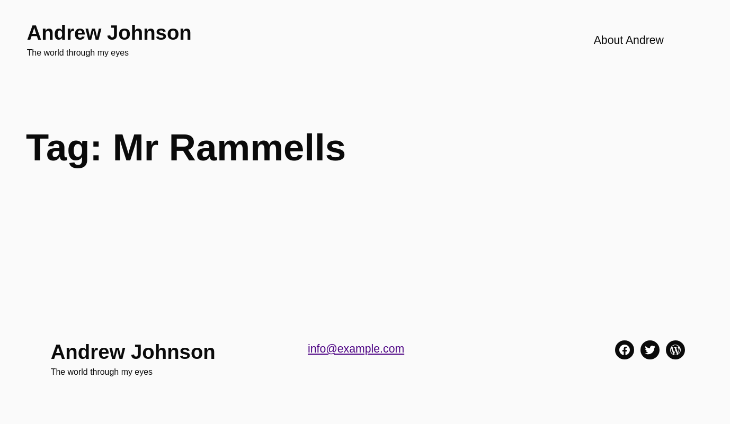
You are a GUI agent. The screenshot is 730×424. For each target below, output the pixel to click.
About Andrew (629, 40)
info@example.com (356, 348)
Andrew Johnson (109, 32)
